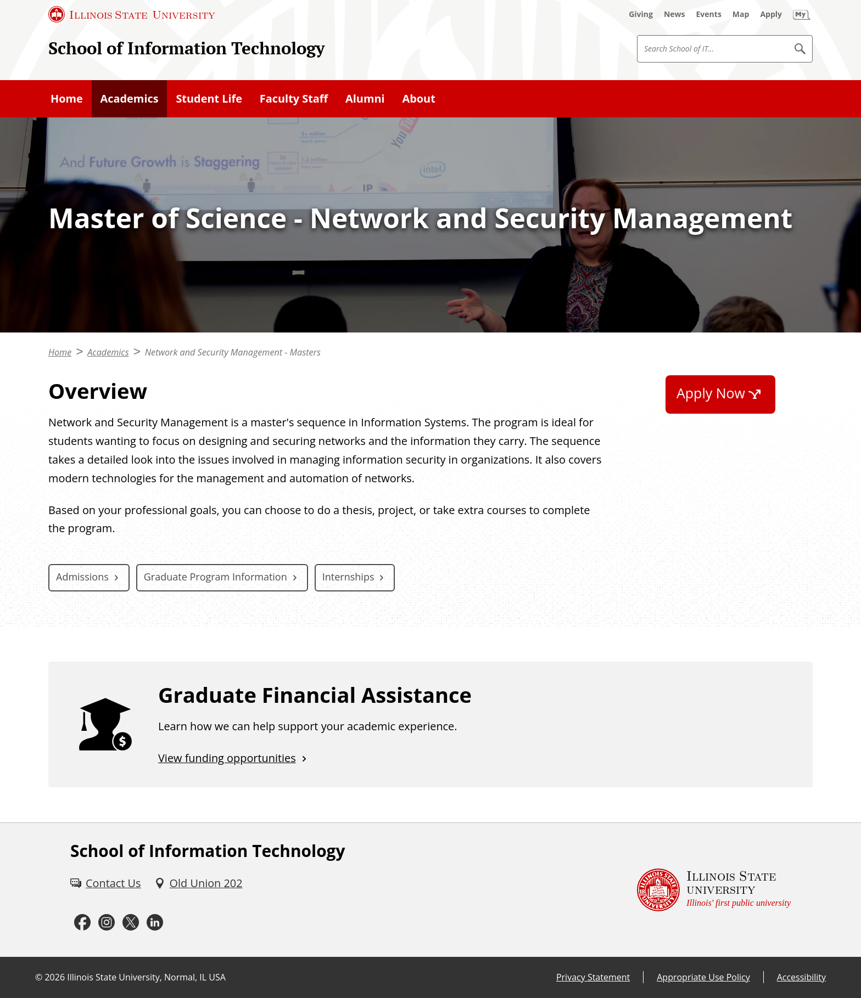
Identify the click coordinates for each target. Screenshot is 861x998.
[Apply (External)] (771, 14)
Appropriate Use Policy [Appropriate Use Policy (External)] (703, 977)
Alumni (365, 98)
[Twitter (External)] (131, 922)
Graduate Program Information (215, 576)
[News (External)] (674, 14)
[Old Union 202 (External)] (198, 883)
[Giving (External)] (641, 14)
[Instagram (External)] (106, 922)
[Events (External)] (709, 14)
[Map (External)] (741, 14)
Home (67, 98)
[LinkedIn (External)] (155, 922)
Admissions (82, 576)
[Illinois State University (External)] (131, 14)
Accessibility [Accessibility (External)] (801, 977)
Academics (129, 98)
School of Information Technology (186, 48)
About (418, 98)
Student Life (209, 98)
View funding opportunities (227, 758)
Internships (348, 576)
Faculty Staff (294, 98)
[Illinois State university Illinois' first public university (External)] (714, 890)
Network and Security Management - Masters (233, 352)
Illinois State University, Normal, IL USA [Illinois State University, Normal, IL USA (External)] (146, 977)
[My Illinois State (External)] (802, 14)
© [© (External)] (38, 977)
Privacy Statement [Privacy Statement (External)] (593, 977)
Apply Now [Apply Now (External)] (711, 393)
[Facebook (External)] (82, 922)
